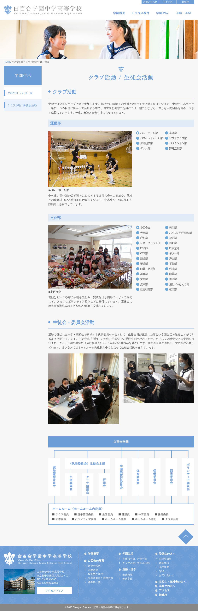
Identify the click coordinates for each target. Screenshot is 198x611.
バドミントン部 (178, 143)
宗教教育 (93, 570)
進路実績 (127, 578)
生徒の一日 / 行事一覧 (134, 558)
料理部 (173, 268)
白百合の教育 (140, 13)
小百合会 (145, 227)
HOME (7, 61)
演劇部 (173, 243)
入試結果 (164, 567)
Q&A (161, 571)
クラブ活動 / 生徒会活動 (22, 105)
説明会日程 (165, 558)
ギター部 (174, 253)
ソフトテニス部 (178, 138)
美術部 (173, 227)
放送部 (173, 237)
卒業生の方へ (167, 586)
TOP (185, 536)
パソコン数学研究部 (180, 232)
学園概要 (119, 13)
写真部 (144, 273)
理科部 (144, 237)
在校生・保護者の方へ (172, 581)
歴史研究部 (146, 289)
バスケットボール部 (151, 138)
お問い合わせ (150, 2)
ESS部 (144, 248)
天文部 (144, 232)
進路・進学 (183, 13)
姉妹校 (185, 2)
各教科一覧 (94, 582)
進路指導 (127, 574)
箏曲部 (173, 263)
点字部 (144, 284)
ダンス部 (145, 148)
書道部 (173, 279)
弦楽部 (173, 289)
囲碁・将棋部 (147, 268)
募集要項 (164, 563)
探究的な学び (95, 574)
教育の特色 (94, 565)
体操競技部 (146, 143)
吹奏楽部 (174, 248)
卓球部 (173, 132)
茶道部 (144, 258)
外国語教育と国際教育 (100, 578)
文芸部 (144, 279)
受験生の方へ (167, 553)
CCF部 (144, 253)
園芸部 (173, 273)
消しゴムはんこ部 (179, 284)
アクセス (167, 2)
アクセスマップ (54, 590)
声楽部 (173, 258)
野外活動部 (175, 148)
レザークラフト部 (150, 243)
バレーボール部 (149, 132)
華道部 (144, 263)
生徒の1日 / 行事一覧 (20, 93)
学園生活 (162, 13)
